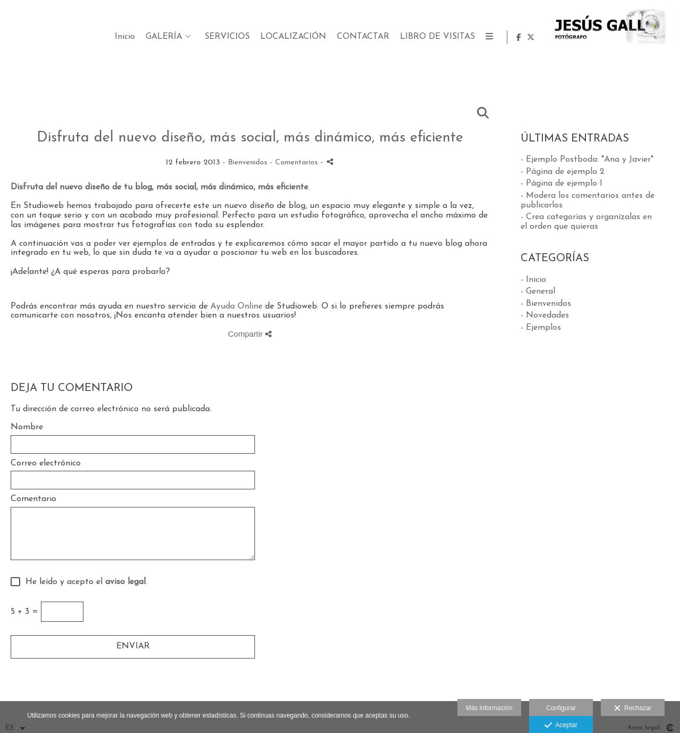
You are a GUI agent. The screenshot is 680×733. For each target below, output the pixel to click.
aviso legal (125, 582)
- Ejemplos (541, 327)
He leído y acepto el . (83, 582)
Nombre (27, 427)
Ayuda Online (236, 306)
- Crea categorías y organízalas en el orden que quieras (586, 222)
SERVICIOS (357, 36)
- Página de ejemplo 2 (563, 172)
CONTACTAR (493, 36)
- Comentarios (295, 162)
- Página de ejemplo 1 (561, 183)
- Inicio (533, 280)
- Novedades (545, 315)
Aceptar (561, 725)
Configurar (561, 708)
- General (538, 291)
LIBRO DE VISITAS (567, 36)
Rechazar (632, 708)
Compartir (249, 333)
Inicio (255, 36)
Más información (489, 708)
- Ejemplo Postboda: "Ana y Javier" (587, 159)
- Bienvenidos (546, 303)
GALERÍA (294, 36)
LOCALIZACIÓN (423, 36)
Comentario (33, 499)
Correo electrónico (46, 463)
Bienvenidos (247, 162)
